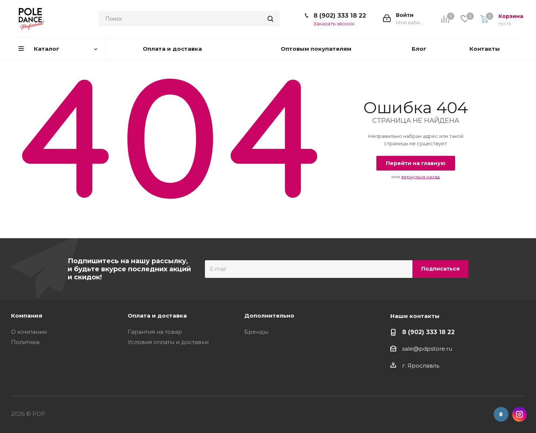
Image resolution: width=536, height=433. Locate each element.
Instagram (519, 414)
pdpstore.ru (435, 348)
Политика (25, 342)
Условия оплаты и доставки (168, 342)
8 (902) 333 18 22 (339, 15)
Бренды (256, 331)
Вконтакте (501, 414)
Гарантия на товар (155, 331)
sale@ (410, 348)
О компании (29, 331)
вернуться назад (420, 176)
